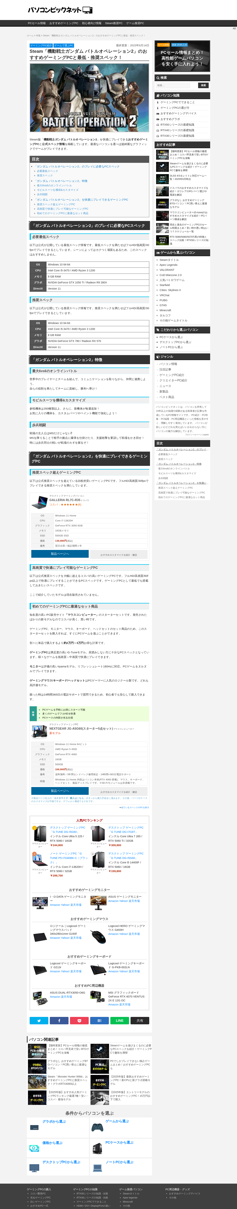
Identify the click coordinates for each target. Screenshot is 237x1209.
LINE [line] (119, 1018)
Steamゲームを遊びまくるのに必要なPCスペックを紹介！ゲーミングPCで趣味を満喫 (131, 1047)
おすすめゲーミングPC (63, 23)
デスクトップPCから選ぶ (175, 342)
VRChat (164, 295)
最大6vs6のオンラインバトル (54, 185)
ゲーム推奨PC (135, 23)
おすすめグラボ (170, 119)
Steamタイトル (169, 259)
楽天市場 (75, 902)
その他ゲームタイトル (173, 320)
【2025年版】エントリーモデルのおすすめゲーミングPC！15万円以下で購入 (130, 1093)
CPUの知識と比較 (86, 1207)
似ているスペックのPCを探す (135, 805)
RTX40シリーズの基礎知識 (177, 130)
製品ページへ (60, 553)
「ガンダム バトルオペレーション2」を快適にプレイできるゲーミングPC (81, 199)
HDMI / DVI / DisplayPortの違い (93, 1203)
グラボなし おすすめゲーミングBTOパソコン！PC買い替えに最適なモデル (68, 1062)
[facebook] (59, 1018)
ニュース (165, 385)
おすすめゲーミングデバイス (179, 113)
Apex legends (130, 1195)
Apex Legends (168, 264)
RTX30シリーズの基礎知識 (177, 135)
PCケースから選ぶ (171, 337)
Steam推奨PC (114, 23)
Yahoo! (65, 902)
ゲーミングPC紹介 (41, 45)
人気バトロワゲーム (172, 280)
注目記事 (165, 369)
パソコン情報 (167, 363)
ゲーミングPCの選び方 (175, 107)
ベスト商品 (166, 396)
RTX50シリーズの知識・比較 (92, 1191)
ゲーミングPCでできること (178, 102)
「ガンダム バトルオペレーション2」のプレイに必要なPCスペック (77, 166)
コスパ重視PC (38, 1191)
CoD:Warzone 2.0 (171, 275)
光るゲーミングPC (40, 1195)
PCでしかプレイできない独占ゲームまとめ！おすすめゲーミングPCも (130, 1062)
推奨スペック (45, 175)
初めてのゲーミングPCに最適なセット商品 (63, 213)
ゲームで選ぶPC (63, 45)
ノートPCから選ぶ (171, 347)
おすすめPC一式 (39, 1203)
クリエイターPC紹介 (172, 380)
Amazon (55, 902)
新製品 (163, 390)
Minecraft (165, 310)
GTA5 (163, 305)
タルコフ (165, 315)
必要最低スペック (47, 170)
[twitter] (39, 1018)
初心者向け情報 (91, 23)
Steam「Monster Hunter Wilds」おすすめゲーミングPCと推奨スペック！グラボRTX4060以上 (68, 1078)
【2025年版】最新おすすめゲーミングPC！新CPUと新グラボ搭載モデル (130, 1078)
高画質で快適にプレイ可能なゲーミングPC (63, 208)
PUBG (164, 300)
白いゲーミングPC (40, 1199)
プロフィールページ (193, 434)
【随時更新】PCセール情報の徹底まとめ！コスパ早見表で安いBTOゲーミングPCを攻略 (68, 1047)
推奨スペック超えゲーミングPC (56, 204)
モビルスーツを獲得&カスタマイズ (58, 189)
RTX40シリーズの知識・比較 (92, 1195)
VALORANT (167, 269)
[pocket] (79, 1018)
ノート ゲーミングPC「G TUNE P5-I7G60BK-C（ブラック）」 (69, 856)
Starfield (165, 285)
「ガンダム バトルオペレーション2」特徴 (60, 180)
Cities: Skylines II (170, 290)
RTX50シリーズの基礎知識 (177, 124)
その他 (126, 1203)
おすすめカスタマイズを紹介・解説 (119, 553)
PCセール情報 (37, 23)
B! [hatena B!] (99, 1018)
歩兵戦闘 (42, 194)
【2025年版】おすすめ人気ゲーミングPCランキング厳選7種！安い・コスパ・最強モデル (68, 1093)
